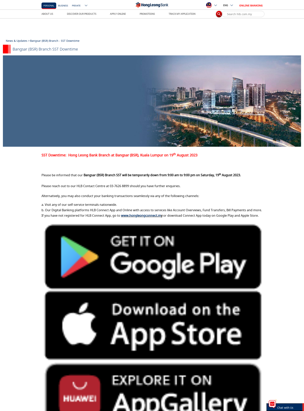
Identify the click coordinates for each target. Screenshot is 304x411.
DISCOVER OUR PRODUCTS (81, 14)
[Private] (76, 5)
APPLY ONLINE (118, 14)
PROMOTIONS (147, 14)
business (63, 5)
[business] (63, 5)
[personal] (48, 5)
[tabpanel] (152, 101)
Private (76, 5)
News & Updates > (18, 41)
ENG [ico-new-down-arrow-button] (228, 5)
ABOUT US (47, 14)
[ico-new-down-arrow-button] (86, 5)
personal (48, 5)
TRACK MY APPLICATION (182, 14)
